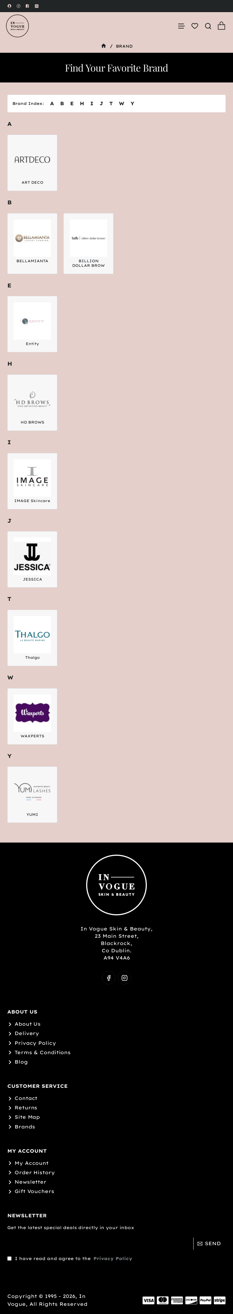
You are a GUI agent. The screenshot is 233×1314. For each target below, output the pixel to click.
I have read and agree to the (70, 1258)
